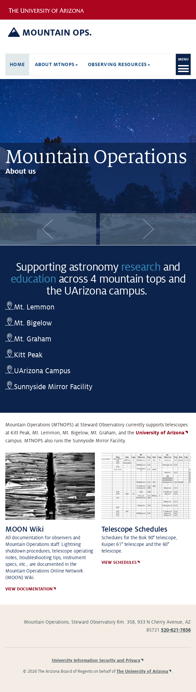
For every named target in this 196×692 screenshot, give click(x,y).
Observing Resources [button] (119, 64)
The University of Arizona (142, 671)
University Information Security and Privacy (96, 660)
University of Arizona (160, 432)
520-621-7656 (176, 630)
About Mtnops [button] (56, 64)
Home (17, 64)
